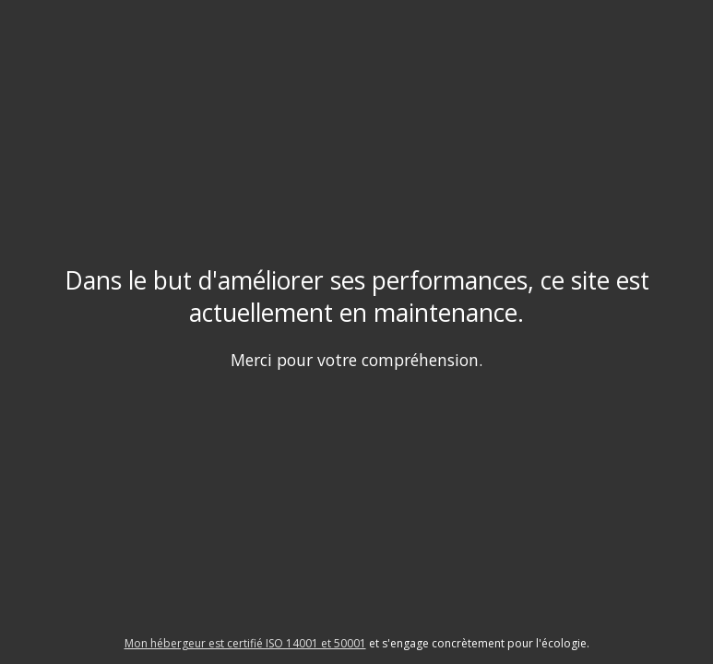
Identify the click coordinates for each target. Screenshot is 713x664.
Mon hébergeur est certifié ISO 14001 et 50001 (245, 643)
